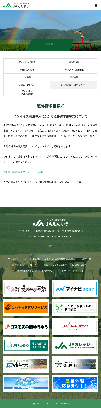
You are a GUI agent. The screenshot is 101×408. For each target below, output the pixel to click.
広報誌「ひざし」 (27, 85)
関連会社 (74, 77)
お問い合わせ (34, 265)
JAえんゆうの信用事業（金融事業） (60, 259)
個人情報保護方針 (80, 265)
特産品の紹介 (87, 259)
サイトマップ (64, 271)
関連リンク (78, 271)
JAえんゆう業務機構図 (73, 69)
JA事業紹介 (35, 259)
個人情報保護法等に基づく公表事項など (35, 271)
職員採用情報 (18, 265)
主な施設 (27, 77)
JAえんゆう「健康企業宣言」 (27, 92)
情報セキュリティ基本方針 (56, 265)
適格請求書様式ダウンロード (74, 85)
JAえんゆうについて (17, 259)
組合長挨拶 (74, 62)
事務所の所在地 (27, 69)
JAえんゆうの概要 (26, 62)
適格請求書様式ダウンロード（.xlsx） (23, 172)
